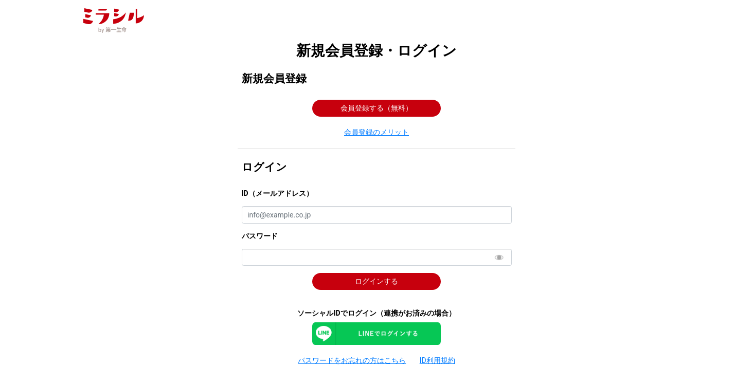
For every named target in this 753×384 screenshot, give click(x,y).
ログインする (376, 281)
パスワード (260, 236)
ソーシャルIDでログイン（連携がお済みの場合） (376, 313)
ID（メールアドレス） (277, 193)
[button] (376, 132)
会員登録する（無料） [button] (376, 108)
